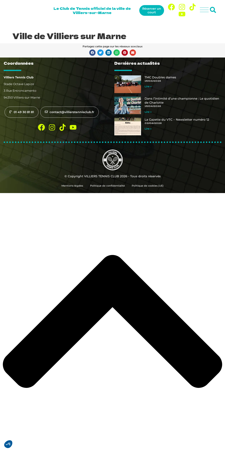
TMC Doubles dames (160, 77)
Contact (208, 24)
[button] (92, 52)
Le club (92, 25)
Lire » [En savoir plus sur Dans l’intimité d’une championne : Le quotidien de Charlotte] (148, 111)
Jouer (110, 25)
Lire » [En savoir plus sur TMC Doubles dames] (148, 86)
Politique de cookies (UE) (148, 185)
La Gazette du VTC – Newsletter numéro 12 (177, 119)
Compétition (164, 25)
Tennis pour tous (134, 25)
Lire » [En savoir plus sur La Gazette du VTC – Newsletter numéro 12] (148, 128)
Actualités (189, 25)
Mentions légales (72, 185)
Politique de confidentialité (107, 185)
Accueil (75, 24)
